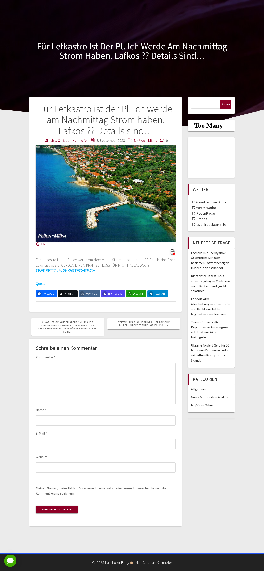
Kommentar (45, 357)
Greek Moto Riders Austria (209, 397)
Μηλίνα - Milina (145, 140)
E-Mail (41, 433)
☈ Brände (199, 218)
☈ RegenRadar (203, 213)
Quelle (40, 283)
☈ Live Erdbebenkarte (209, 224)
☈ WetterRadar (204, 207)
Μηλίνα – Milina (202, 405)
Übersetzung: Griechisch (65, 271)
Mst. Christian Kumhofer (69, 140)
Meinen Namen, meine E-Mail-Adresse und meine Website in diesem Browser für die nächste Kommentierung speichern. (101, 490)
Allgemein (198, 389)
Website (41, 457)
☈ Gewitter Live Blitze (209, 202)
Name (41, 410)
